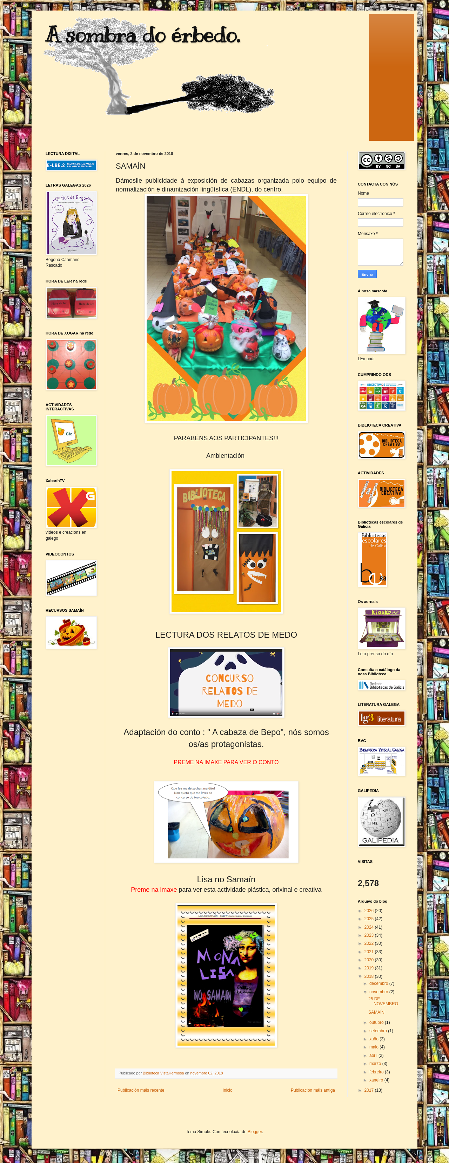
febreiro (377, 1072)
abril (373, 1055)
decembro (379, 983)
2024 (369, 927)
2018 (369, 976)
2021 (369, 951)
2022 (369, 943)
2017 (369, 1090)
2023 (369, 935)
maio (374, 1047)
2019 (369, 968)
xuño (374, 1039)
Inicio (228, 1090)
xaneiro (376, 1080)
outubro (377, 1022)
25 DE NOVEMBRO (383, 1001)
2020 (369, 959)
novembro (379, 991)
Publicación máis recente (141, 1090)
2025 (369, 918)
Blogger (255, 1131)
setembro (378, 1030)
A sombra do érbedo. (143, 35)
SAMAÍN (376, 1012)
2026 (369, 910)
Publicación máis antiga (313, 1090)
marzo (375, 1063)
